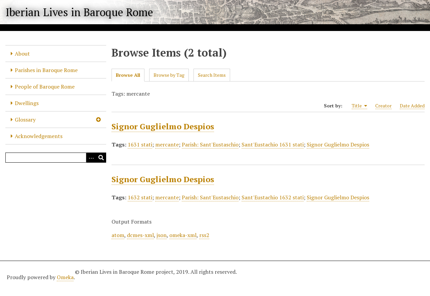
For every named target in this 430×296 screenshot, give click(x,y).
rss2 (204, 235)
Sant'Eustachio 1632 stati (273, 197)
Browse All (128, 75)
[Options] (91, 158)
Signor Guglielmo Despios (163, 126)
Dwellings (27, 103)
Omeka (65, 277)
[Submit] (101, 158)
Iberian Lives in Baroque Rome (79, 12)
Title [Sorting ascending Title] (359, 105)
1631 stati (140, 144)
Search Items (212, 75)
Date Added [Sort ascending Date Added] (412, 105)
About (22, 53)
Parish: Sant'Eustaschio (210, 144)
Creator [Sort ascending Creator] (383, 105)
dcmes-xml (140, 235)
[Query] (55, 158)
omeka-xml (183, 235)
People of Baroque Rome (45, 86)
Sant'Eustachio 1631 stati (273, 144)
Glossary (25, 119)
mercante (167, 144)
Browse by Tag (169, 75)
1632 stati (140, 197)
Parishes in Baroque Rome (46, 70)
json (162, 235)
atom (118, 235)
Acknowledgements (38, 136)
